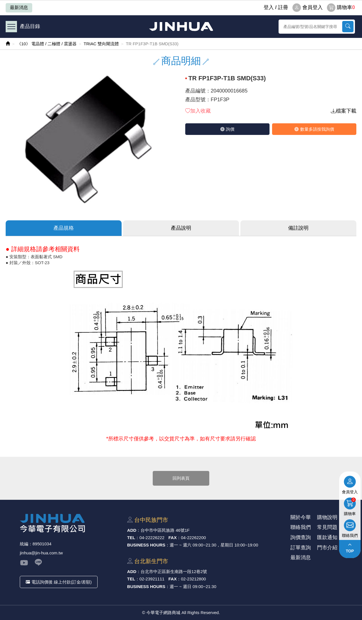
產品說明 (181, 228)
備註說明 (298, 228)
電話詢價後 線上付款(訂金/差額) (59, 582)
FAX (173, 537)
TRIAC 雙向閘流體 (101, 43)
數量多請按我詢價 (314, 129)
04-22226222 (151, 537)
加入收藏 (198, 111)
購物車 (341, 7)
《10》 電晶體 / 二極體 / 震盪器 (47, 43)
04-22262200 (193, 537)
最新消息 (19, 7)
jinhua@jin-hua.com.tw (41, 552)
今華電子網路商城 (181, 26)
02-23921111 (151, 578)
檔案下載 (343, 111)
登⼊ (269, 7)
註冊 (283, 7)
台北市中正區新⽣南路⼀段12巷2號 (174, 571)
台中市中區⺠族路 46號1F (165, 530)
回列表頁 (181, 478)
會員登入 (307, 7)
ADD (132, 530)
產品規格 (63, 228)
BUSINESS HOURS (146, 544)
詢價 (227, 129)
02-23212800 (193, 578)
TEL (131, 537)
